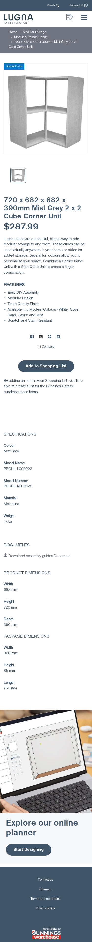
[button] (54, 5)
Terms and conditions (45, 899)
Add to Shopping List (46, 366)
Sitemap (45, 889)
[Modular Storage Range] (31, 37)
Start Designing (28, 850)
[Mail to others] (59, 337)
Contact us (45, 879)
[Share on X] (41, 337)
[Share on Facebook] (32, 337)
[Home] (13, 32)
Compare (48, 346)
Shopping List (78, 5)
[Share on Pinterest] (50, 337)
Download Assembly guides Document (37, 556)
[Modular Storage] (34, 32)
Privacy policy (45, 908)
